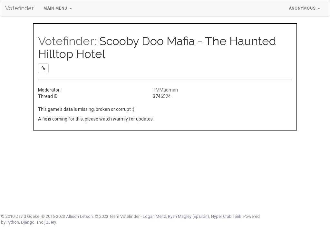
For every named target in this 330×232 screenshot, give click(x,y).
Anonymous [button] (304, 8)
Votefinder (19, 8)
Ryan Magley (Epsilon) (188, 216)
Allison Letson (79, 216)
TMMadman (165, 89)
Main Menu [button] (58, 8)
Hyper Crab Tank (226, 216)
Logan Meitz (154, 216)
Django (27, 222)
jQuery (50, 222)
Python (12, 222)
